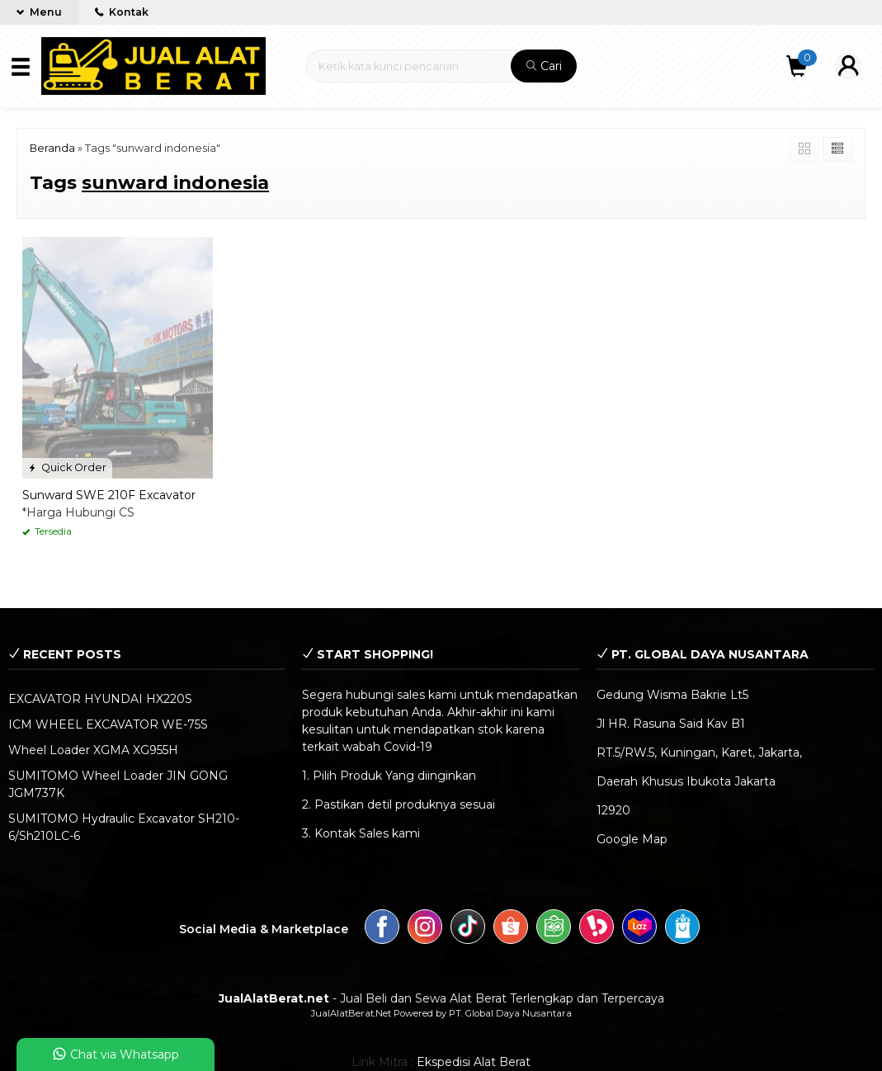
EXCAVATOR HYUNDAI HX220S (100, 698)
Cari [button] (544, 66)
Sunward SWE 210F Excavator (109, 495)
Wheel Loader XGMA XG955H (93, 750)
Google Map (632, 839)
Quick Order (67, 467)
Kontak (122, 12)
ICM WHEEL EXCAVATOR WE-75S (108, 724)
